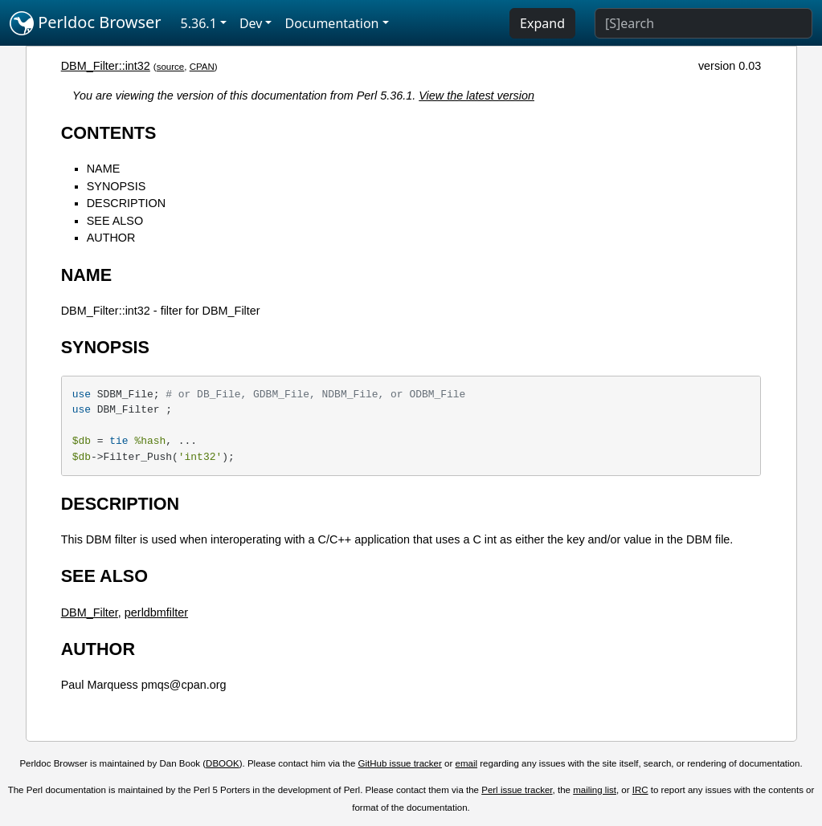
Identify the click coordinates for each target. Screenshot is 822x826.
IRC (640, 790)
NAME (104, 168)
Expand (542, 23)
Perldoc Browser (86, 23)
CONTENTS (109, 133)
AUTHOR (111, 237)
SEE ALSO (115, 220)
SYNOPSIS (116, 186)
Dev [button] (251, 23)
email (467, 763)
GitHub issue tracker (400, 763)
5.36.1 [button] (199, 23)
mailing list (594, 790)
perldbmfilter (156, 612)
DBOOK (222, 763)
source (171, 66)
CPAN (202, 66)
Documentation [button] (331, 23)
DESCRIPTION (126, 203)
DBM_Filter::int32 (105, 65)
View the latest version (476, 95)
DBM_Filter (89, 612)
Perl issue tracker (516, 790)
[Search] (703, 23)
